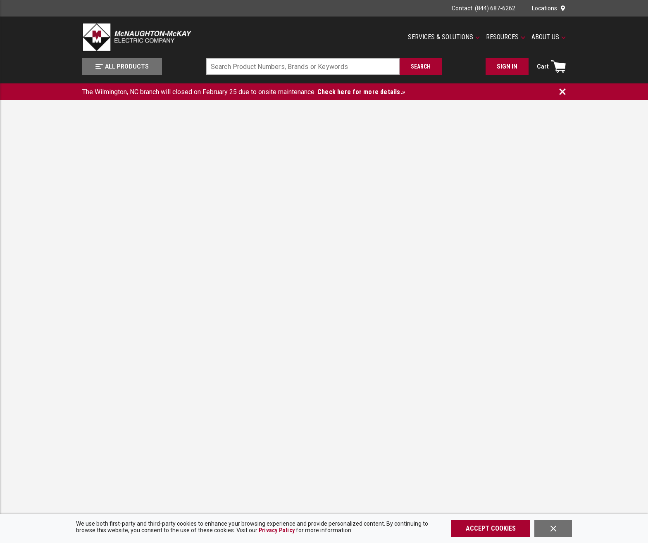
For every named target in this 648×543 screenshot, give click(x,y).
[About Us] (548, 37)
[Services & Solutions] (444, 37)
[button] (444, 37)
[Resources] (505, 37)
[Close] (553, 528)
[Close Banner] (562, 91)
